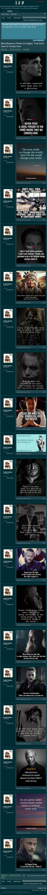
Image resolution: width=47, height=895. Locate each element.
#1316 (44, 699)
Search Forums (5, 14)
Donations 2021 (40, 40)
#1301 (44, 92)
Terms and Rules (35, 890)
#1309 (44, 429)
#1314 (44, 624)
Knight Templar (7, 66)
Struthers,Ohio (10, 72)
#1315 (44, 661)
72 (23, 49)
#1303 (44, 182)
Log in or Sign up (40, 1)
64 (10, 49)
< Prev (2, 49)
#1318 (44, 788)
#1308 (44, 392)
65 (12, 49)
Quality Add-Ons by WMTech (16, 892)
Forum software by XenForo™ (16, 891)
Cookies (34, 40)
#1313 (44, 580)
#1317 (44, 743)
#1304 (44, 219)
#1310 (44, 453)
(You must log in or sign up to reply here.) (36, 875)
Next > (27, 49)
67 (17, 49)
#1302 (44, 138)
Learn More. (31, 27)
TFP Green (3, 888)
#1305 (44, 265)
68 (19, 49)
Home (3, 11)
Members (16, 11)
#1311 (44, 498)
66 (15, 49)
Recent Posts (13, 14)
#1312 (44, 543)
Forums (10, 11)
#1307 (44, 347)
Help (45, 888)
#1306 (44, 302)
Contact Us (40, 888)
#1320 (44, 870)
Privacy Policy (43, 890)
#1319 (44, 832)
